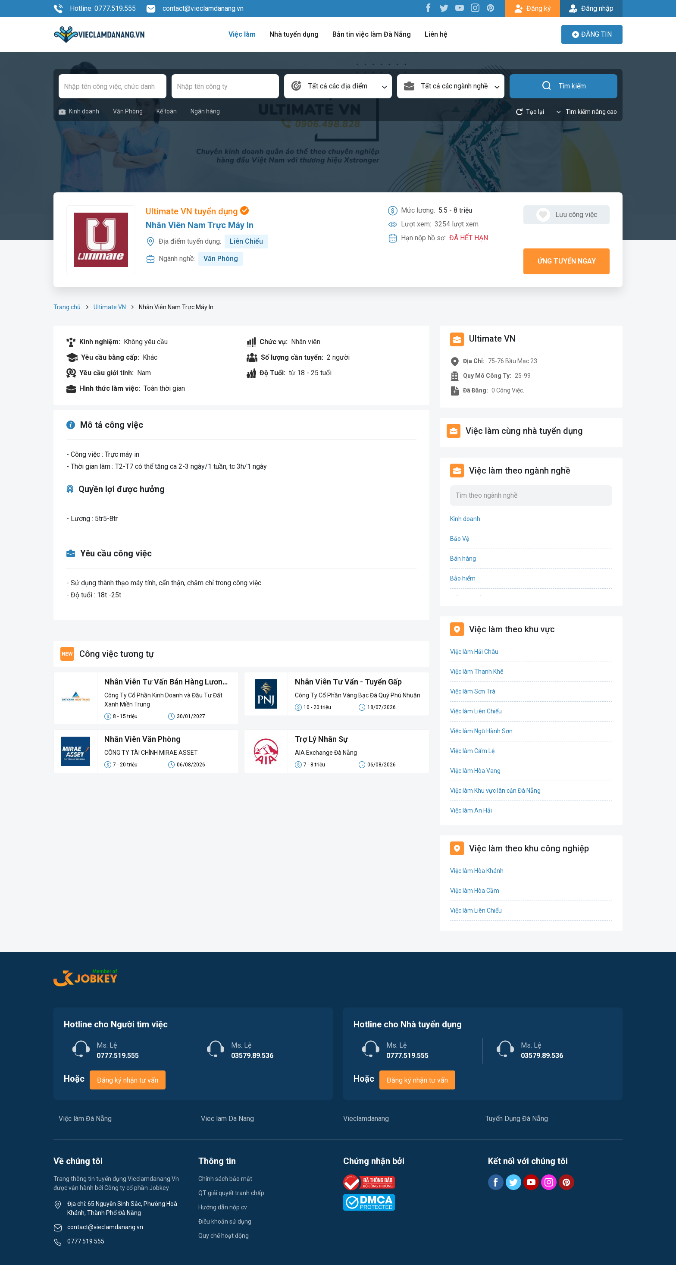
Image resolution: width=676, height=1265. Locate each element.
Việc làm (242, 34)
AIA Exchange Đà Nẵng (326, 752)
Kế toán (166, 111)
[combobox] (338, 86)
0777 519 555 (85, 1241)
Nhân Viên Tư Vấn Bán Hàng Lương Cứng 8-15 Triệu (165, 682)
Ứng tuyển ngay (567, 261)
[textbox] (338, 86)
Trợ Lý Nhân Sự (321, 739)
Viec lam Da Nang (227, 1118)
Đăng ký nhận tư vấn (127, 1080)
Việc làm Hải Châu (474, 651)
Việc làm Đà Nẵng (85, 1118)
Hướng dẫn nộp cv (222, 1207)
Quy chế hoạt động (223, 1235)
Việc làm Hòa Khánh (477, 870)
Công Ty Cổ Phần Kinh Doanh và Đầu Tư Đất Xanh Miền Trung (163, 700)
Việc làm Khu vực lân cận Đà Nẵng (495, 790)
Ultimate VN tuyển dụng (197, 211)
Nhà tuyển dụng (294, 34)
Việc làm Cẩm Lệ (472, 750)
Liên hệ (436, 34)
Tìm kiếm (563, 86)
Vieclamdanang (366, 1118)
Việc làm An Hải (471, 810)
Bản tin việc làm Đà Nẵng (371, 34)
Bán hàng (463, 558)
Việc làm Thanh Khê (477, 671)
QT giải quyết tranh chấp (231, 1193)
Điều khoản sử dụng (224, 1221)
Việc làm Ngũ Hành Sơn (481, 731)
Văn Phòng (128, 111)
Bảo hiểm (463, 578)
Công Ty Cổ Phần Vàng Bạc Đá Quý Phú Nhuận (357, 695)
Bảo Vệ (459, 538)
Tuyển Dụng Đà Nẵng (516, 1118)
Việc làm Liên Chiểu (476, 711)
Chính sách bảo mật (225, 1178)
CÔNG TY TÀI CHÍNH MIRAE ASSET (151, 752)
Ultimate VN (110, 307)
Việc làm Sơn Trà (472, 691)
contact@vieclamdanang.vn (195, 8)
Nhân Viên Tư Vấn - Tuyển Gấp (348, 681)
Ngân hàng (205, 111)
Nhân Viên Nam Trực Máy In (200, 225)
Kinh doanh (79, 111)
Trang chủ (67, 307)
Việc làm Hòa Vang (475, 770)
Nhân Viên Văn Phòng (142, 739)
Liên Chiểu (246, 241)
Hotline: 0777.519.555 (94, 8)
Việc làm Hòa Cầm (474, 890)
